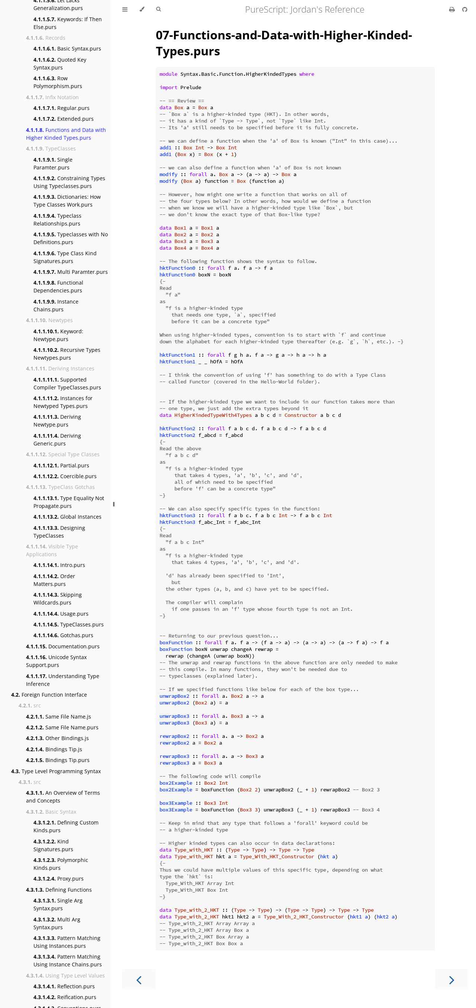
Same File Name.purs (62, 727)
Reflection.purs (64, 986)
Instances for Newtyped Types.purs (63, 402)
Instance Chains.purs (55, 305)
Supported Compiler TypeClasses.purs (67, 383)
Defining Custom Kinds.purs (66, 826)
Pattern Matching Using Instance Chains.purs (67, 960)
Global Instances (67, 516)
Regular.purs (61, 107)
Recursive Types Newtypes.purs (66, 353)
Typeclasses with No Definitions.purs (70, 238)
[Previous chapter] (138, 979)
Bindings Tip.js (54, 749)
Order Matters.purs (54, 580)
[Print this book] (452, 9)
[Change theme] (142, 9)
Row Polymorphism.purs (57, 82)
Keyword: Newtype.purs (58, 335)
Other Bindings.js (57, 738)
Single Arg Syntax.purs (58, 904)
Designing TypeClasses (59, 531)
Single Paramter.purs (53, 163)
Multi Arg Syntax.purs (56, 923)
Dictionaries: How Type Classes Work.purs (67, 200)
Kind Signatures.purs (53, 845)
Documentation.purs (63, 646)
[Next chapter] (452, 979)
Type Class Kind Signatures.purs (65, 257)
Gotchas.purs (63, 635)
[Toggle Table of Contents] (125, 9)
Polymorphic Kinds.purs (60, 863)
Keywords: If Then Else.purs (67, 23)
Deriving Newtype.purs (57, 420)
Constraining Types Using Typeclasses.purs (69, 182)
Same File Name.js (58, 716)
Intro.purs (59, 564)
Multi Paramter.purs (70, 271)
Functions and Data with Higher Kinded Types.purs (66, 133)
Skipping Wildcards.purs (57, 598)
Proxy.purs (58, 878)
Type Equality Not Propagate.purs (68, 502)
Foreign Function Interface (49, 694)
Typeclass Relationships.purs (57, 219)
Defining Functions (59, 889)
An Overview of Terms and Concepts (63, 796)
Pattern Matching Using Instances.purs (66, 941)
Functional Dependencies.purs (58, 286)
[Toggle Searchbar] (158, 9)
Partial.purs (61, 465)
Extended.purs (63, 118)
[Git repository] (464, 9)
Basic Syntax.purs (67, 48)
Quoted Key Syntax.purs (59, 63)
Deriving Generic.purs (57, 439)
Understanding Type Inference (62, 679)
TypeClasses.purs (68, 624)
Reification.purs (64, 997)
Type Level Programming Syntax (56, 771)
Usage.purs (61, 613)
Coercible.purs (65, 476)
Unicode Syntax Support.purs (56, 661)
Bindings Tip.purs (58, 760)
